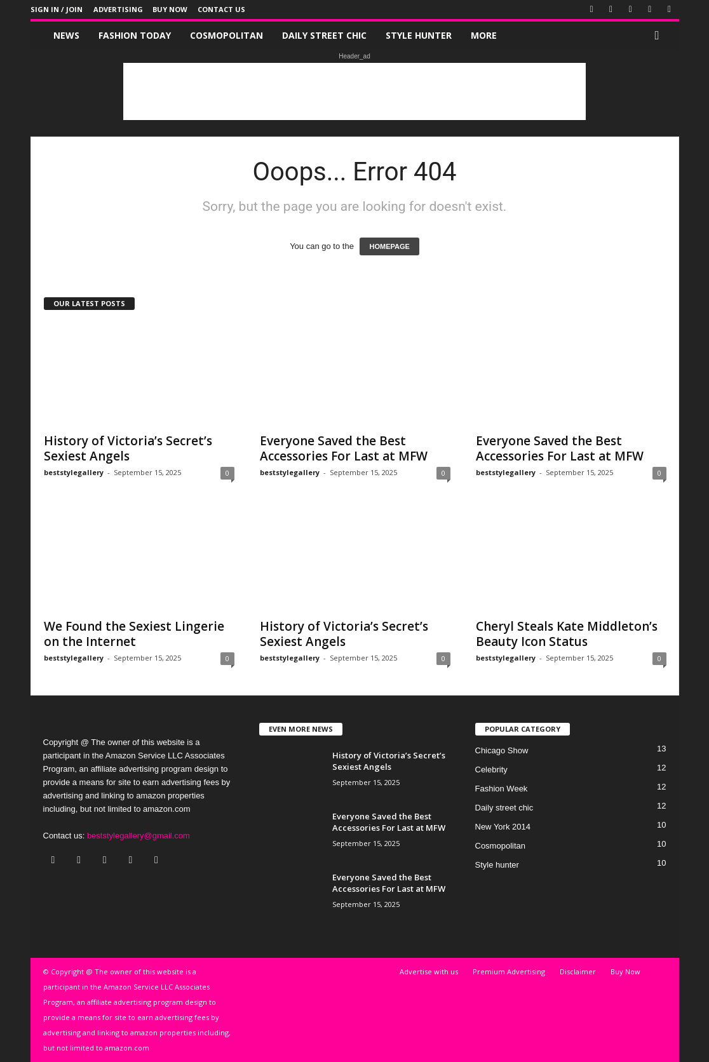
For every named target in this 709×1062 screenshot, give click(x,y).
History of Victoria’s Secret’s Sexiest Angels (128, 448)
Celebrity (491, 769)
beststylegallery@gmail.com (138, 835)
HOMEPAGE (389, 246)
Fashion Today (134, 35)
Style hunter (419, 35)
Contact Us (221, 9)
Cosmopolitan (226, 35)
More (484, 35)
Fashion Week (501, 788)
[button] (660, 36)
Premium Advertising (509, 971)
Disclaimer (578, 971)
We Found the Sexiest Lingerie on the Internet (134, 634)
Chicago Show (502, 750)
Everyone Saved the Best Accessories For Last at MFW (344, 448)
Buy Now (169, 9)
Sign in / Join (56, 9)
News (66, 35)
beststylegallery (74, 472)
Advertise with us (429, 971)
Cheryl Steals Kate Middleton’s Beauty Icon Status (567, 634)
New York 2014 (502, 826)
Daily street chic (324, 35)
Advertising (118, 9)
